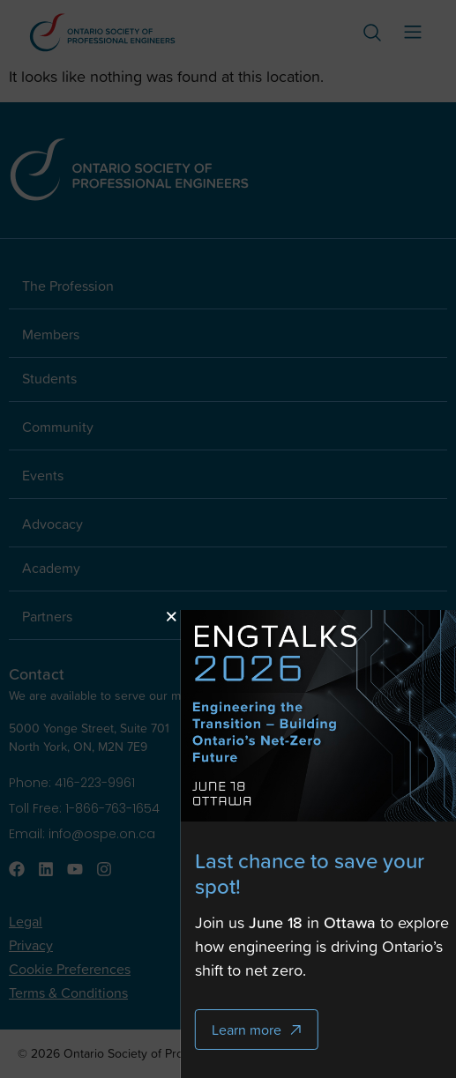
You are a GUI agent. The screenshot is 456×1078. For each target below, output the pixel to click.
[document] (228, 539)
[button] (211, 616)
